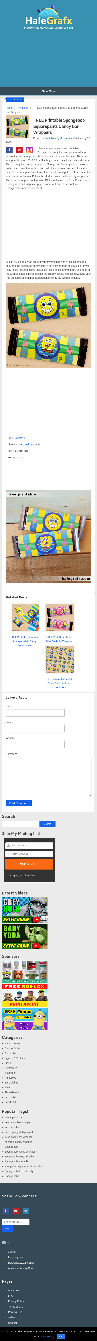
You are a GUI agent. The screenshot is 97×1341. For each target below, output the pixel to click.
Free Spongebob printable (19, 1132)
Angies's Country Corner (22, 1268)
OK (60, 1336)
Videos (12, 1317)
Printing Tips (15, 1312)
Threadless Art (13, 1092)
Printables (22, 107)
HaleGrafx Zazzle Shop (21, 1262)
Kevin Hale (66, 138)
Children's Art (12, 1048)
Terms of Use (15, 1306)
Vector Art (10, 1097)
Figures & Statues (15, 1058)
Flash (8, 1063)
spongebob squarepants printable (24, 1166)
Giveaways (11, 1067)
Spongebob (11, 1146)
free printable (12, 1127)
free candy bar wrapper (18, 1122)
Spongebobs (12, 1176)
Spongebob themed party (19, 1171)
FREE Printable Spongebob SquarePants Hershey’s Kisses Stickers (58, 683)
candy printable (13, 1117)
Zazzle (12, 1251)
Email (9, 722)
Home (9, 107)
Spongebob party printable (20, 1156)
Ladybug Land (16, 1257)
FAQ (10, 1295)
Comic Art (10, 1053)
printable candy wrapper (18, 1141)
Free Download (16, 438)
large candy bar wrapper (18, 1137)
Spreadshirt (11, 1082)
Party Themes (13, 1043)
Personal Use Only (29, 444)
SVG (7, 1087)
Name (9, 706)
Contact (12, 1322)
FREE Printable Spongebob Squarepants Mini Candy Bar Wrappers (24, 641)
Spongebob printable (16, 1161)
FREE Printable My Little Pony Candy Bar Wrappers (59, 639)
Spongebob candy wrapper (20, 1151)
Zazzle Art (10, 1102)
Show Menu (48, 91)
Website (10, 738)
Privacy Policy (16, 1301)
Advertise (13, 1290)
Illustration (10, 1072)
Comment (11, 754)
